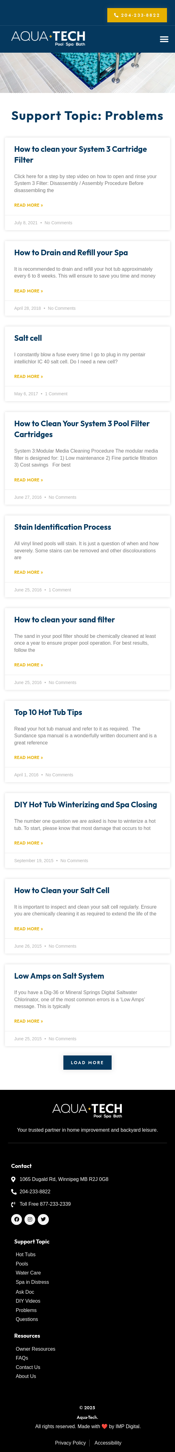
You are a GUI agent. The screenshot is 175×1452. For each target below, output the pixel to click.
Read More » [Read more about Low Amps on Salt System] (28, 1021)
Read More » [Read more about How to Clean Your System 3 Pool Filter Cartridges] (28, 480)
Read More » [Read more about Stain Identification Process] (28, 572)
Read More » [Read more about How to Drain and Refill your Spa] (28, 291)
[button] (164, 39)
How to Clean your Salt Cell (61, 890)
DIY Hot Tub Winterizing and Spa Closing (85, 804)
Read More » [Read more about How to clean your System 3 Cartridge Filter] (28, 205)
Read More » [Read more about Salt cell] (28, 376)
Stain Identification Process (62, 527)
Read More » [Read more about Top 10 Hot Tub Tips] (28, 757)
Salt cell (28, 338)
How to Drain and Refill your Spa (71, 252)
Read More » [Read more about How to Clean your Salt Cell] (28, 929)
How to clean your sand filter (64, 620)
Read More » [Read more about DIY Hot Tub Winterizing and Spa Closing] (28, 843)
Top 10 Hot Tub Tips (48, 712)
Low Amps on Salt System (59, 976)
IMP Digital (127, 1426)
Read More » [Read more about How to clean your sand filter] (28, 665)
